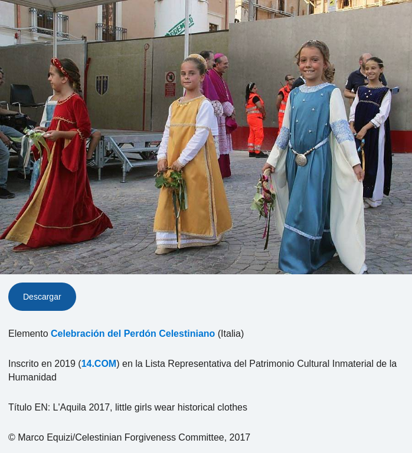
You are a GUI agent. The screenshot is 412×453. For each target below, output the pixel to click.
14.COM (99, 364)
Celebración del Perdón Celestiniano (133, 334)
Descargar (42, 296)
